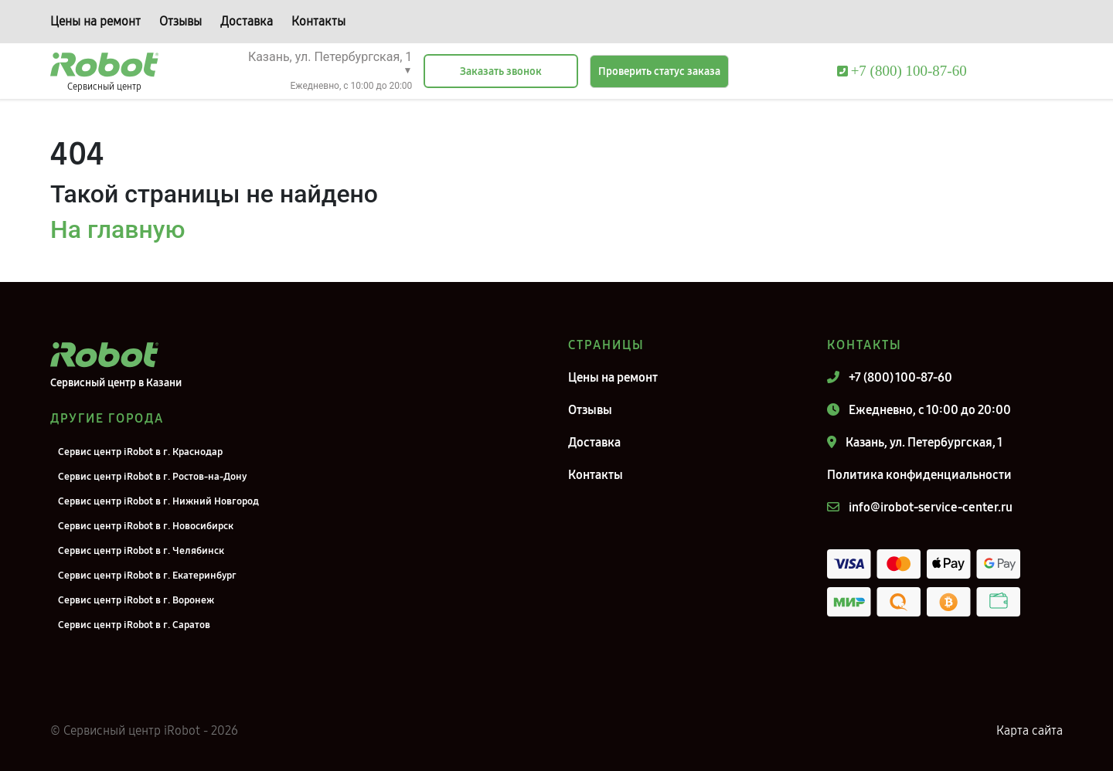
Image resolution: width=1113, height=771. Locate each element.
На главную (117, 229)
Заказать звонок (501, 71)
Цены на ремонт (95, 21)
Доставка (246, 21)
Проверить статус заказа (659, 71)
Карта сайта (1029, 730)
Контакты (318, 21)
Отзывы (180, 21)
